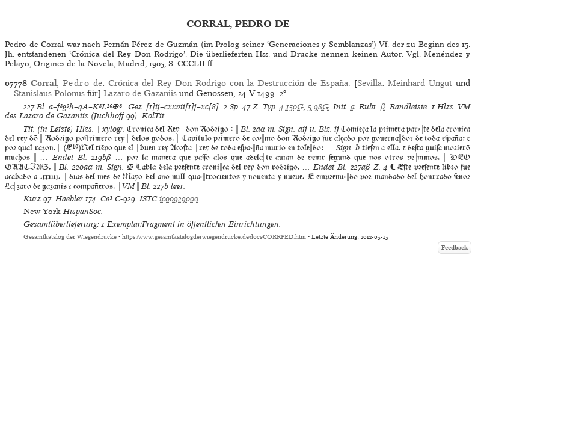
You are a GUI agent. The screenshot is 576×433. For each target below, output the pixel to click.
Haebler (69, 199)
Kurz (32, 199)
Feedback (454, 247)
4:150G (292, 107)
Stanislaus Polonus (49, 93)
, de (66, 83)
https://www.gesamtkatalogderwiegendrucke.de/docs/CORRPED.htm (214, 237)
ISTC (148, 199)
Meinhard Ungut (420, 83)
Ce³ (106, 199)
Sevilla (369, 83)
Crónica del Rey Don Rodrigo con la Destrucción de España (228, 83)
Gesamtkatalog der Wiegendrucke (70, 237)
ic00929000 (178, 199)
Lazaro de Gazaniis (140, 93)
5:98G (318, 107)
